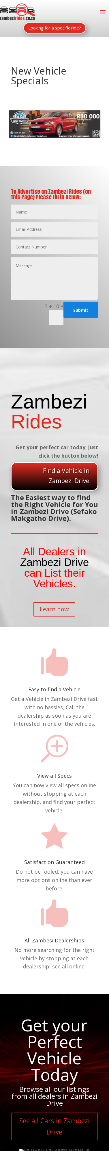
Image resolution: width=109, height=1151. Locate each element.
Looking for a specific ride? (54, 28)
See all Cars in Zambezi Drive (54, 1126)
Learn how (54, 609)
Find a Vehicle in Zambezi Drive (66, 476)
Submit (81, 310)
